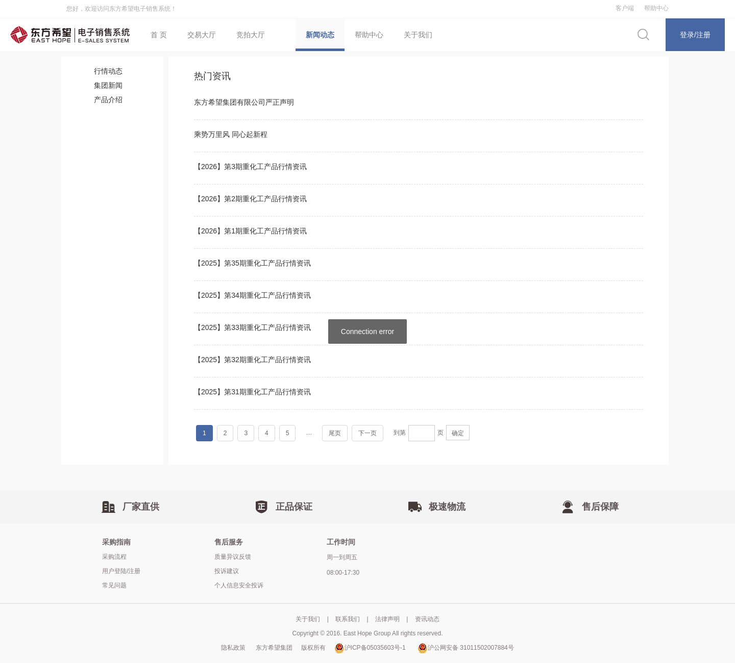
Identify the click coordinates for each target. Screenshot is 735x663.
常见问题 (114, 585)
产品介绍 (108, 100)
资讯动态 (427, 619)
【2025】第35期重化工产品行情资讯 (252, 263)
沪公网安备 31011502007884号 (466, 647)
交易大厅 (201, 35)
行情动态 (108, 71)
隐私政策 (233, 647)
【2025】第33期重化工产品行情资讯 (252, 327)
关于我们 (418, 35)
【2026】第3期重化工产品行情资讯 (250, 166)
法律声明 (387, 619)
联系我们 (347, 619)
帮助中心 (656, 8)
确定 (458, 433)
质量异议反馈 (232, 556)
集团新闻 (108, 85)
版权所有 (315, 647)
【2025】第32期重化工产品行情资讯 (252, 360)
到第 (400, 432)
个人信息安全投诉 (238, 585)
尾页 (335, 433)
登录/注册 (695, 35)
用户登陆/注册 (121, 571)
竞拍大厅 (250, 35)
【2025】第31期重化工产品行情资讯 (252, 392)
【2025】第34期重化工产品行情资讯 (252, 295)
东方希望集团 (276, 647)
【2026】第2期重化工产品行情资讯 (250, 199)
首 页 (159, 35)
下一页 (367, 433)
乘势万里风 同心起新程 (230, 134)
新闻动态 (320, 35)
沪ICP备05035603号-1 (370, 647)
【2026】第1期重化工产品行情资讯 (250, 231)
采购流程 (114, 556)
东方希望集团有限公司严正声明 (244, 102)
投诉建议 (226, 571)
